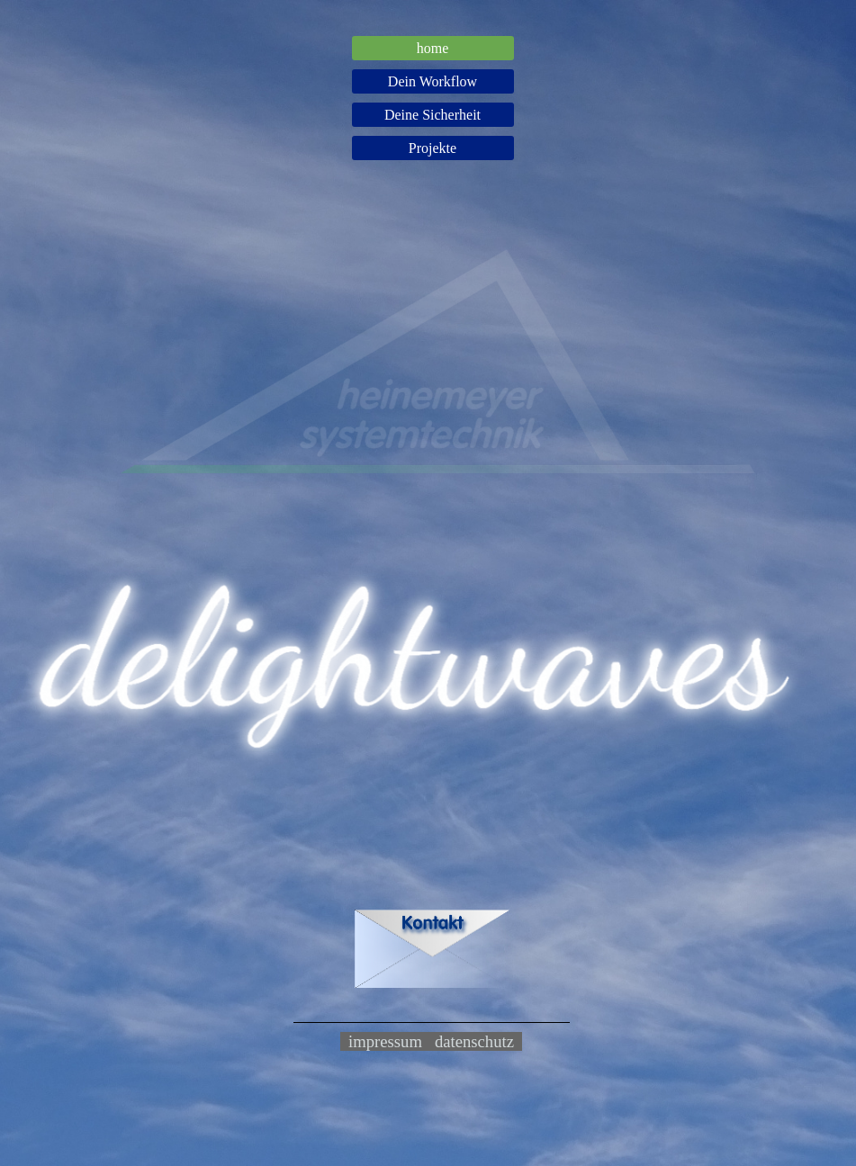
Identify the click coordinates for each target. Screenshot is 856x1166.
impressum (385, 1041)
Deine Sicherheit (432, 114)
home (433, 48)
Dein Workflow (432, 81)
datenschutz (474, 1041)
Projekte (432, 148)
